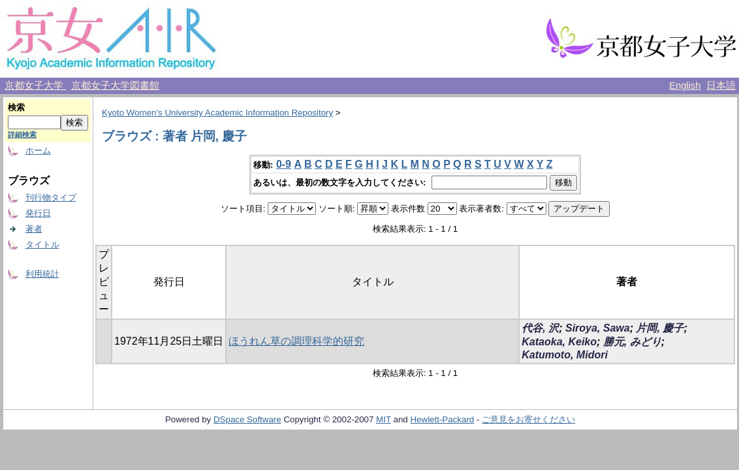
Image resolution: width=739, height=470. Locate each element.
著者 (33, 229)
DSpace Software (247, 419)
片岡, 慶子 (660, 328)
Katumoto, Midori (565, 354)
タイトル (42, 244)
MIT (383, 419)
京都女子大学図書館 (115, 85)
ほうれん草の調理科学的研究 (296, 341)
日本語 (721, 85)
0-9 (283, 164)
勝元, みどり (632, 341)
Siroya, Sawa (597, 328)
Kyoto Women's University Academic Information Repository (217, 113)
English (684, 85)
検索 (16, 107)
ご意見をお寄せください (528, 419)
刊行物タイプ (50, 197)
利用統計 (42, 274)
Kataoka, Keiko (559, 341)
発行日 (38, 213)
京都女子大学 (35, 85)
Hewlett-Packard (442, 419)
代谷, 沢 (540, 328)
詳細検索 (22, 134)
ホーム (38, 150)
